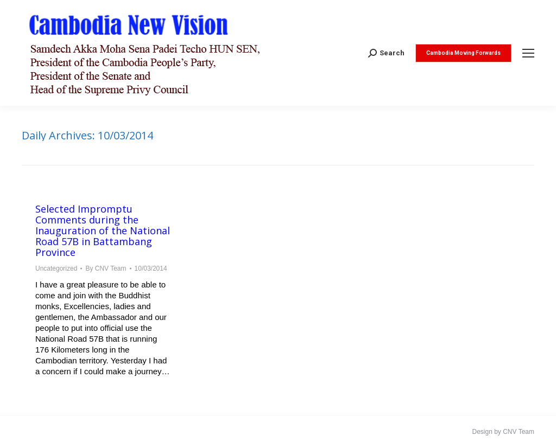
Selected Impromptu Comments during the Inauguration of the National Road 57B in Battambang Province (102, 230)
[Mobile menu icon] (528, 53)
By (105, 268)
